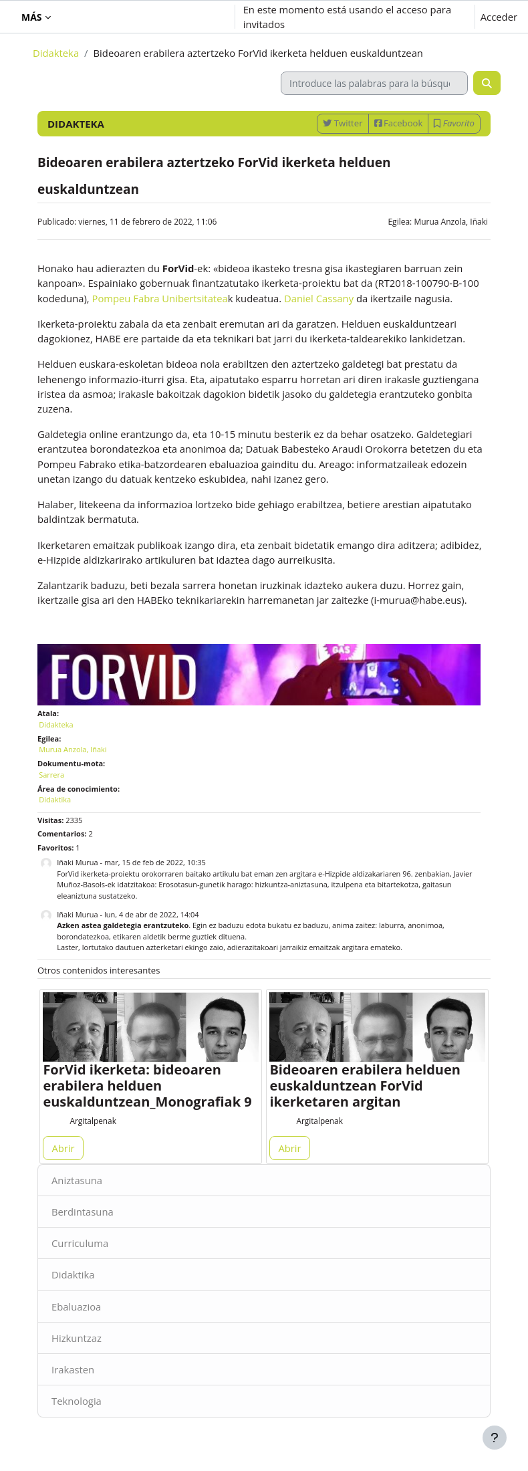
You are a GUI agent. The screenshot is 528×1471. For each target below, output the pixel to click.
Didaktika (73, 1274)
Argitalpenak (93, 1120)
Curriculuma (79, 1243)
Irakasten (72, 1369)
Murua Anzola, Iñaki (451, 221)
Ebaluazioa (76, 1306)
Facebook (398, 123)
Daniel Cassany (319, 298)
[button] (149, 17)
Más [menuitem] (31, 17)
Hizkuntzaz (76, 1338)
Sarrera (51, 775)
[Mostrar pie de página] (495, 1438)
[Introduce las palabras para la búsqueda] (374, 83)
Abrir (62, 1148)
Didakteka (56, 53)
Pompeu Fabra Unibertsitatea (160, 298)
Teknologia (76, 1400)
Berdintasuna (82, 1211)
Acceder (499, 16)
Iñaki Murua (77, 862)
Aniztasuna (76, 1180)
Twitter (342, 123)
